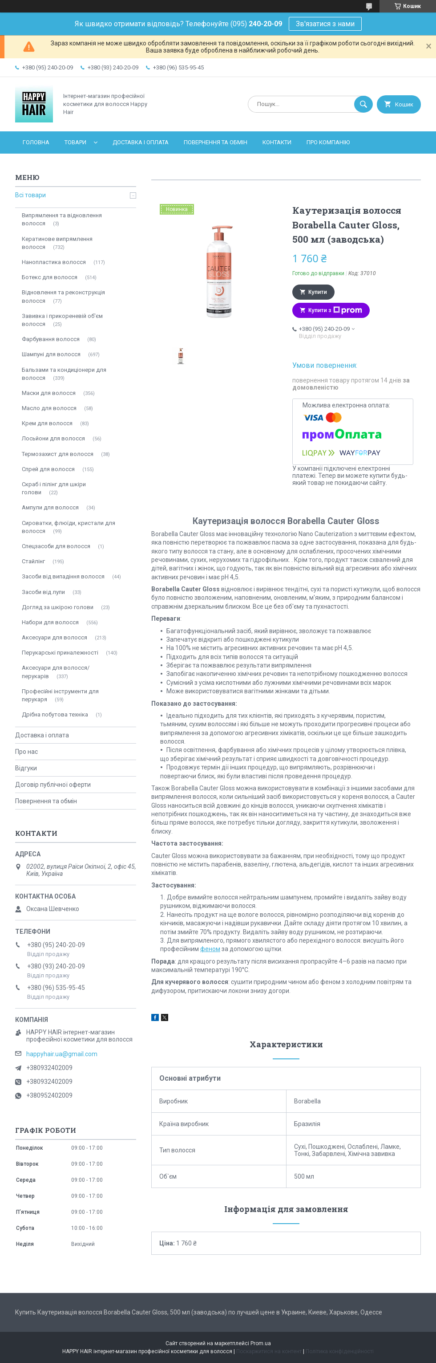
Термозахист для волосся (57, 454)
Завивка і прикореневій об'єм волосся (62, 320)
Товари (75, 142)
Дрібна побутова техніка (55, 714)
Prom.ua (260, 1343)
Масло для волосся (49, 408)
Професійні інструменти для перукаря (60, 695)
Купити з (335, 310)
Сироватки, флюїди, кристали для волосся (68, 527)
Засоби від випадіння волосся (63, 576)
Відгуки (26, 768)
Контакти (276, 142)
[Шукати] (363, 104)
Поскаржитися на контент (269, 1351)
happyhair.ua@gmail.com (61, 1054)
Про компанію (328, 142)
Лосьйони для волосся (53, 438)
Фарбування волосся (51, 339)
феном (210, 948)
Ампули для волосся (50, 507)
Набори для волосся (50, 622)
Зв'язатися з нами (325, 24)
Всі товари (30, 195)
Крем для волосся (47, 423)
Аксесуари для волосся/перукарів (55, 671)
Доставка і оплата (141, 142)
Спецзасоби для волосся (56, 546)
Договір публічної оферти (53, 784)
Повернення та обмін (215, 142)
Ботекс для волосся (49, 277)
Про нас (26, 751)
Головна (36, 142)
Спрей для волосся (48, 469)
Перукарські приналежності (60, 652)
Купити (317, 292)
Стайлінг (33, 561)
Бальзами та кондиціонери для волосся (64, 373)
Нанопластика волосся (54, 262)
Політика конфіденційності (340, 1351)
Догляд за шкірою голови (57, 607)
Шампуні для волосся (51, 354)
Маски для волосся (49, 393)
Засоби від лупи (43, 592)
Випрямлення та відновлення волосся (62, 219)
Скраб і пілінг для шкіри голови (54, 488)
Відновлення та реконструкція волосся (63, 296)
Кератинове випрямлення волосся (57, 243)
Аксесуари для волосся (54, 637)
